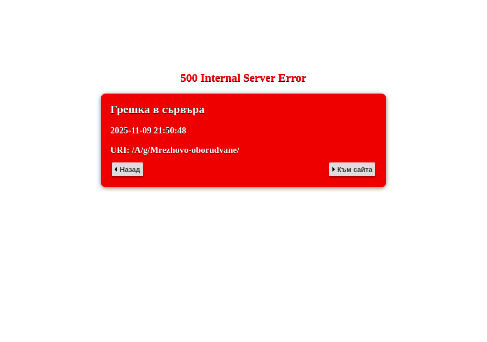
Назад (130, 169)
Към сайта (354, 169)
